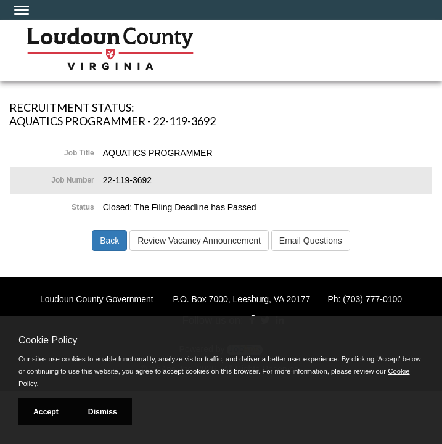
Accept (46, 412)
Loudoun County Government (96, 299)
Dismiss (102, 412)
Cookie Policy (47, 340)
